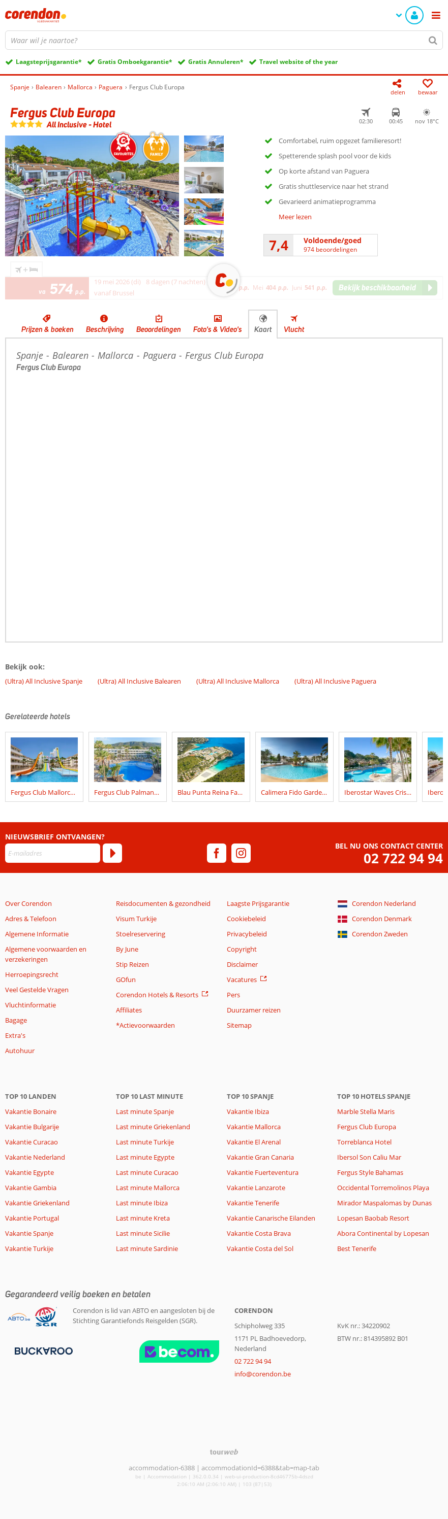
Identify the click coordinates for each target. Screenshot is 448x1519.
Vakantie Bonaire (30, 1111)
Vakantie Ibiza (248, 1111)
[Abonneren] (112, 853)
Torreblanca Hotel (364, 1141)
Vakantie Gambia (30, 1187)
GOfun (126, 979)
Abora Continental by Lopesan (383, 1233)
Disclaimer (242, 964)
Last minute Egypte (145, 1157)
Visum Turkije (136, 918)
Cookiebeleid (246, 918)
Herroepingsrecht (31, 974)
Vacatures (242, 979)
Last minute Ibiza (142, 1202)
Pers (233, 994)
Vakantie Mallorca (254, 1126)
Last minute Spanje (145, 1111)
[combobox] (224, 40)
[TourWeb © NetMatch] (224, 1452)
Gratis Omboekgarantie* (135, 61)
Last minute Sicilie (143, 1233)
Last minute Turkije (145, 1141)
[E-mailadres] (52, 853)
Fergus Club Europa (366, 1126)
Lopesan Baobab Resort (373, 1218)
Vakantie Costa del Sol (260, 1248)
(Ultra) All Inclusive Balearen (139, 681)
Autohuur (20, 1050)
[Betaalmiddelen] (42, 1350)
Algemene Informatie (37, 933)
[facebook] (216, 853)
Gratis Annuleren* (216, 61)
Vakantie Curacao (31, 1141)
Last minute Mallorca (148, 1187)
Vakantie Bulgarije (32, 1126)
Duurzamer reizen (254, 1010)
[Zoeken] (433, 40)
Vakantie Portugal (32, 1218)
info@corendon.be (262, 1373)
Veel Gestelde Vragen (37, 989)
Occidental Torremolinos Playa (383, 1187)
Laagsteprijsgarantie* (49, 61)
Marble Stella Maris (366, 1111)
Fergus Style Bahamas (370, 1172)
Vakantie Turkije (29, 1248)
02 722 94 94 (403, 858)
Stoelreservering (140, 933)
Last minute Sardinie (147, 1248)
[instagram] (241, 853)
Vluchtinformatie (30, 1004)
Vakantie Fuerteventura (262, 1172)
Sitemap (239, 1025)
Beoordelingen (158, 329)
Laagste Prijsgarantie (258, 903)
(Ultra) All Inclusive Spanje (43, 681)
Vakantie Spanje (29, 1233)
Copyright (242, 949)
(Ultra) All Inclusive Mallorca (237, 681)
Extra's (15, 1035)
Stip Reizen (132, 964)
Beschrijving (105, 329)
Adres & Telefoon (30, 918)
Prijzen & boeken (47, 329)
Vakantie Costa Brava (259, 1233)
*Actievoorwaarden (145, 1025)
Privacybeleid (247, 933)
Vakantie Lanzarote (256, 1187)
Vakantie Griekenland (37, 1202)
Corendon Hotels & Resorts (157, 994)
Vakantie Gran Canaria (260, 1157)
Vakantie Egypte (29, 1172)
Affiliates (129, 1010)
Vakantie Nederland (35, 1157)
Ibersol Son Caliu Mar (369, 1157)
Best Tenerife (356, 1248)
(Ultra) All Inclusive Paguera (335, 681)
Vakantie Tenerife (253, 1202)
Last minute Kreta (143, 1218)
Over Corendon (28, 903)
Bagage (16, 1020)
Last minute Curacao (147, 1172)
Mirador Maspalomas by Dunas (384, 1202)
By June (127, 949)
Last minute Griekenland (153, 1126)
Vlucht (294, 329)
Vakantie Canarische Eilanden (271, 1218)
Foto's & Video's (217, 329)
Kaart (263, 329)
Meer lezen (295, 216)
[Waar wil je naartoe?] (224, 40)
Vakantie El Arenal (254, 1141)
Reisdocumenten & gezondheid (163, 903)
